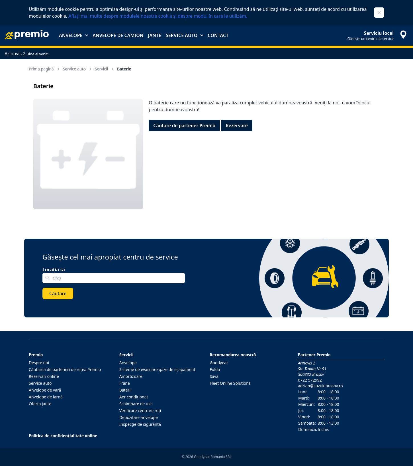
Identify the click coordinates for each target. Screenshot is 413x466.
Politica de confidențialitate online (63, 435)
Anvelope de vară (45, 390)
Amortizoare (130, 376)
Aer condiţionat (133, 397)
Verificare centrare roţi (140, 410)
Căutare (57, 293)
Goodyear (219, 362)
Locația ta (53, 269)
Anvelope (73, 35)
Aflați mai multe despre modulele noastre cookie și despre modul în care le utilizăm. (157, 16)
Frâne (124, 383)
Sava (214, 376)
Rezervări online (44, 376)
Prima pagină (45, 69)
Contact (218, 35)
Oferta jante (40, 403)
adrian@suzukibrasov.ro (320, 385)
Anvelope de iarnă (46, 397)
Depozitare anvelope (138, 417)
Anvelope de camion (118, 35)
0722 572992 (310, 380)
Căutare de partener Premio (184, 125)
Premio (36, 354)
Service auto (184, 35)
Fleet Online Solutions (230, 383)
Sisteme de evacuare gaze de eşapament (157, 369)
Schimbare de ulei (136, 403)
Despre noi (39, 362)
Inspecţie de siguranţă (140, 424)
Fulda (215, 369)
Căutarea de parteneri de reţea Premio (65, 369)
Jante (154, 35)
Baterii (125, 390)
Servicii (105, 69)
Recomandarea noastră (233, 354)
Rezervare (237, 125)
